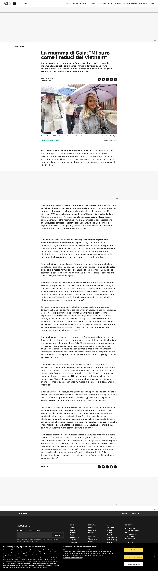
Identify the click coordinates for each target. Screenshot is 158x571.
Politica (92, 3)
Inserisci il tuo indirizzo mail (28, 530)
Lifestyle (126, 3)
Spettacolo (143, 3)
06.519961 (131, 539)
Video (90, 528)
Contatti (110, 535)
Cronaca (68, 3)
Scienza (118, 3)
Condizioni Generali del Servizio (27, 541)
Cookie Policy (112, 537)
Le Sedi (109, 530)
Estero (75, 3)
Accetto (133, 550)
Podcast (91, 532)
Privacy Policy (112, 540)
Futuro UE (92, 541)
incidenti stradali (48, 140)
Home (16, 46)
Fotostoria (92, 530)
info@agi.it (129, 543)
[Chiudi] (155, 557)
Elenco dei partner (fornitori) (72, 557)
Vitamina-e (92, 539)
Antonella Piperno (48, 78)
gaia (57, 140)
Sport (152, 3)
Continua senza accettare (133, 557)
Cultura (134, 3)
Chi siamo (110, 528)
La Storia (110, 532)
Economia (83, 3)
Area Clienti (111, 542)
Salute (110, 3)
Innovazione (102, 3)
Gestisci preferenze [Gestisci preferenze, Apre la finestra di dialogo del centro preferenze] (133, 564)
